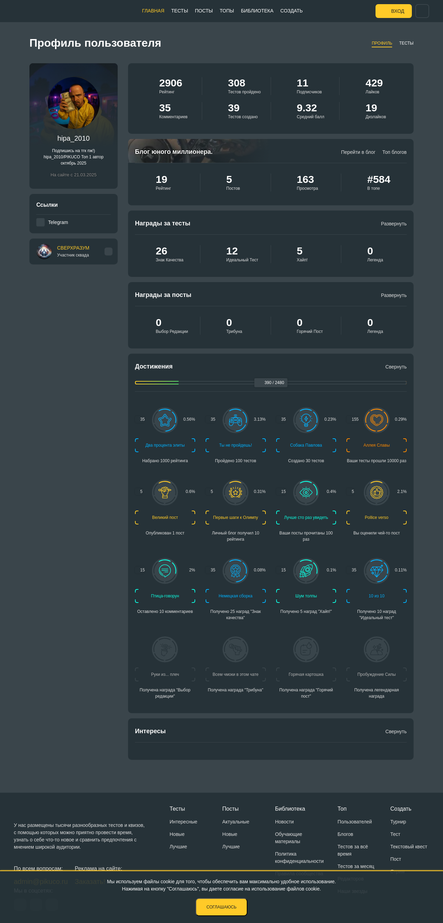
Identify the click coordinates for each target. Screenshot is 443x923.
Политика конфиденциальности (299, 857)
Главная (153, 10)
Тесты (179, 10)
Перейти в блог (358, 152)
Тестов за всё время (352, 850)
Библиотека (257, 10)
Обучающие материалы (288, 837)
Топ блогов (394, 152)
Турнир (398, 821)
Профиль (382, 43)
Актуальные (235, 821)
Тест (395, 834)
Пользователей (354, 821)
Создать (291, 10)
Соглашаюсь (222, 907)
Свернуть (396, 367)
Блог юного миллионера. (174, 151)
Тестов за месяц (355, 866)
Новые (177, 834)
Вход (397, 11)
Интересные (183, 821)
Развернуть (394, 223)
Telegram (58, 222)
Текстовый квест (408, 846)
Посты (204, 10)
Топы (227, 10)
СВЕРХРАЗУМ (73, 251)
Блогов (345, 834)
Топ (341, 809)
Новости (284, 821)
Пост (395, 859)
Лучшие (178, 846)
